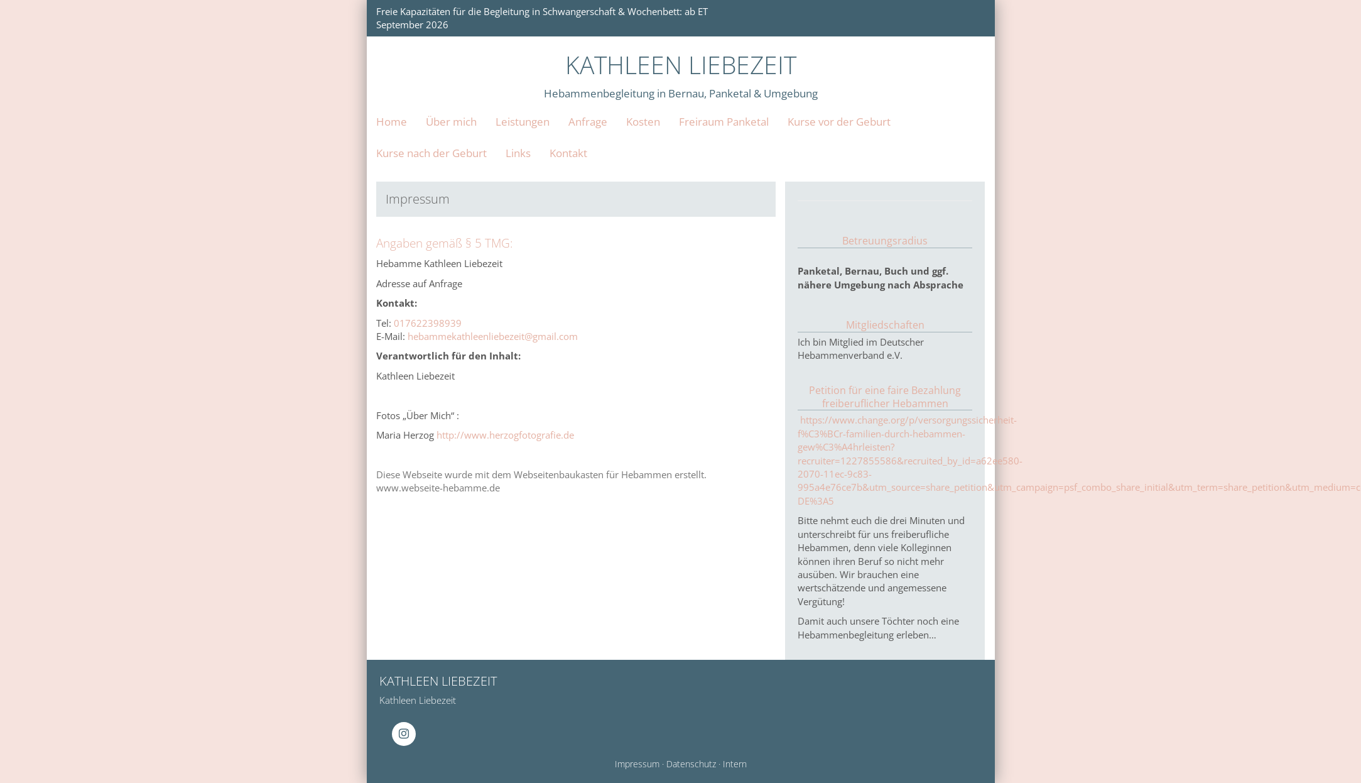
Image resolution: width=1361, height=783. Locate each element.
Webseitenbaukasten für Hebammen (593, 474)
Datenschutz (691, 764)
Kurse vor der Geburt (839, 121)
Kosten (643, 121)
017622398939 (428, 323)
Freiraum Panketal (724, 121)
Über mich (451, 121)
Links (518, 153)
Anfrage (587, 121)
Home (391, 121)
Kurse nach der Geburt (431, 153)
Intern (735, 764)
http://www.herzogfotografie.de (505, 435)
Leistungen (523, 121)
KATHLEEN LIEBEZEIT (680, 64)
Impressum (637, 764)
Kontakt (568, 153)
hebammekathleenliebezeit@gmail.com (493, 336)
